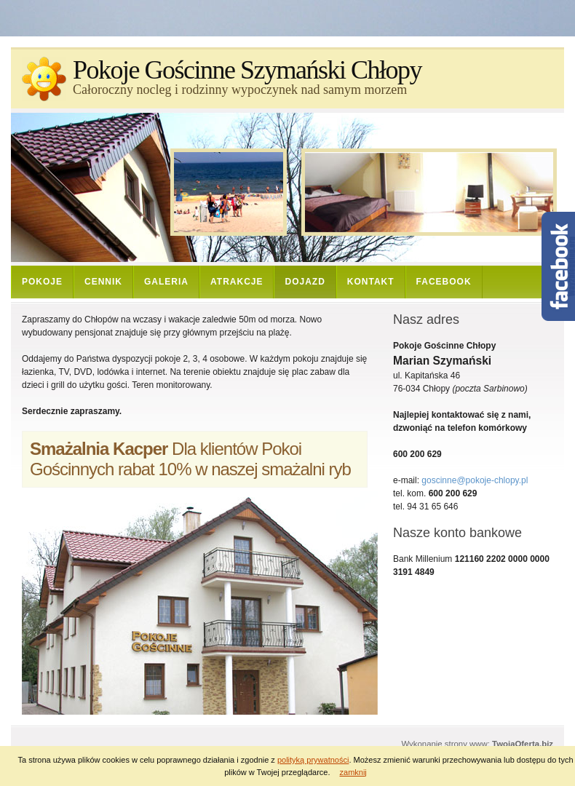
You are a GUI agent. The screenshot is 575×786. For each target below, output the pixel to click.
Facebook (444, 282)
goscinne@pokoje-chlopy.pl (474, 480)
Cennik (103, 282)
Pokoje (42, 282)
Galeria (166, 282)
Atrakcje (236, 282)
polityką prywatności (313, 759)
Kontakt (370, 282)
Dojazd (305, 282)
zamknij (353, 772)
